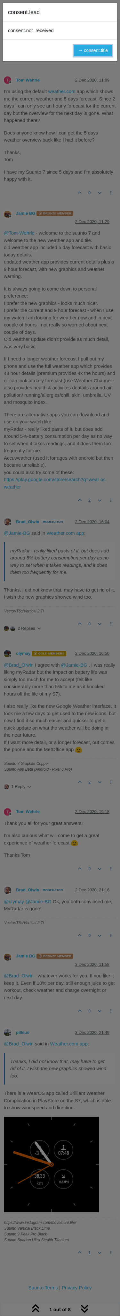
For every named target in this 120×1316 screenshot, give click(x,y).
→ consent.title (93, 50)
